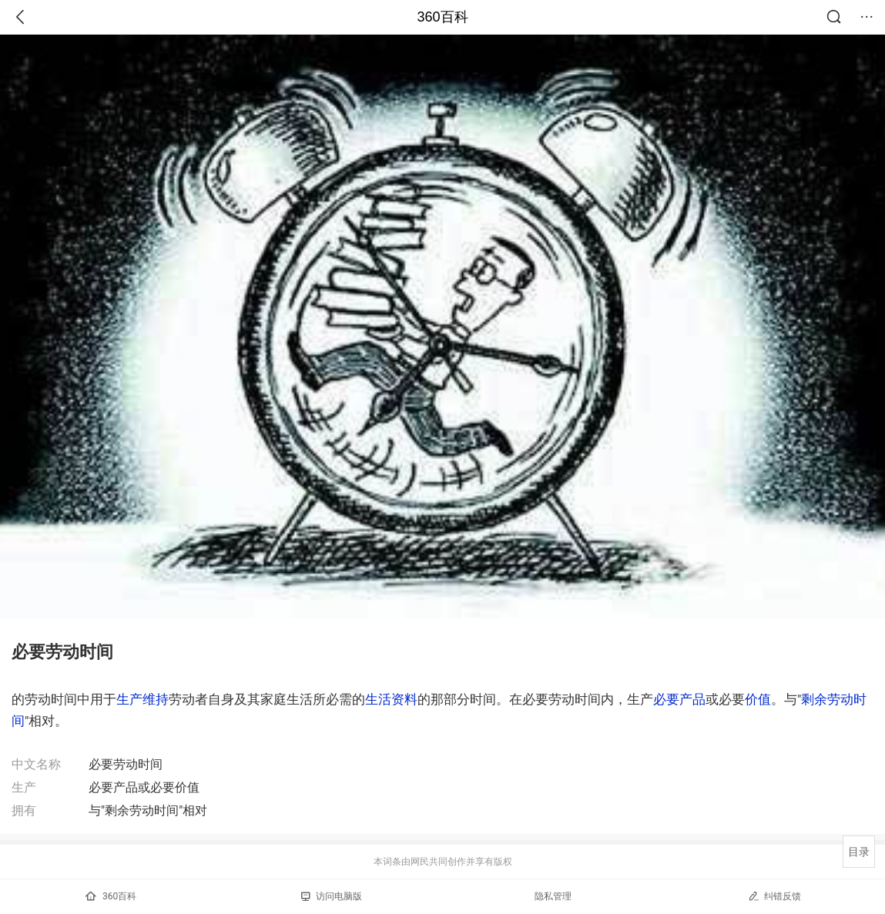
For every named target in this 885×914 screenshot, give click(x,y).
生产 (129, 699)
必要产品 (679, 699)
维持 (155, 699)
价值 (758, 699)
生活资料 (391, 699)
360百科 (442, 17)
